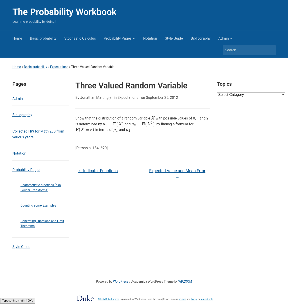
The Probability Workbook (64, 12)
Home (17, 38)
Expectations (59, 67)
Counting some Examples (38, 205)
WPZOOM (185, 281)
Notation (150, 38)
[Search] (245, 50)
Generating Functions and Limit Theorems (42, 223)
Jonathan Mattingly (95, 97)
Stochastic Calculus (80, 38)
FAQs (194, 299)
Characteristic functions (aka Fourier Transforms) (40, 187)
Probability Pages (118, 38)
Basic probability (43, 38)
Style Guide (174, 38)
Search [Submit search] (270, 50)
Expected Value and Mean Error (177, 174)
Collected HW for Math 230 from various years (38, 134)
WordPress (120, 281)
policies (182, 299)
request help (206, 299)
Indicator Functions (98, 170)
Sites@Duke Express (108, 299)
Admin (223, 38)
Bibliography (201, 38)
